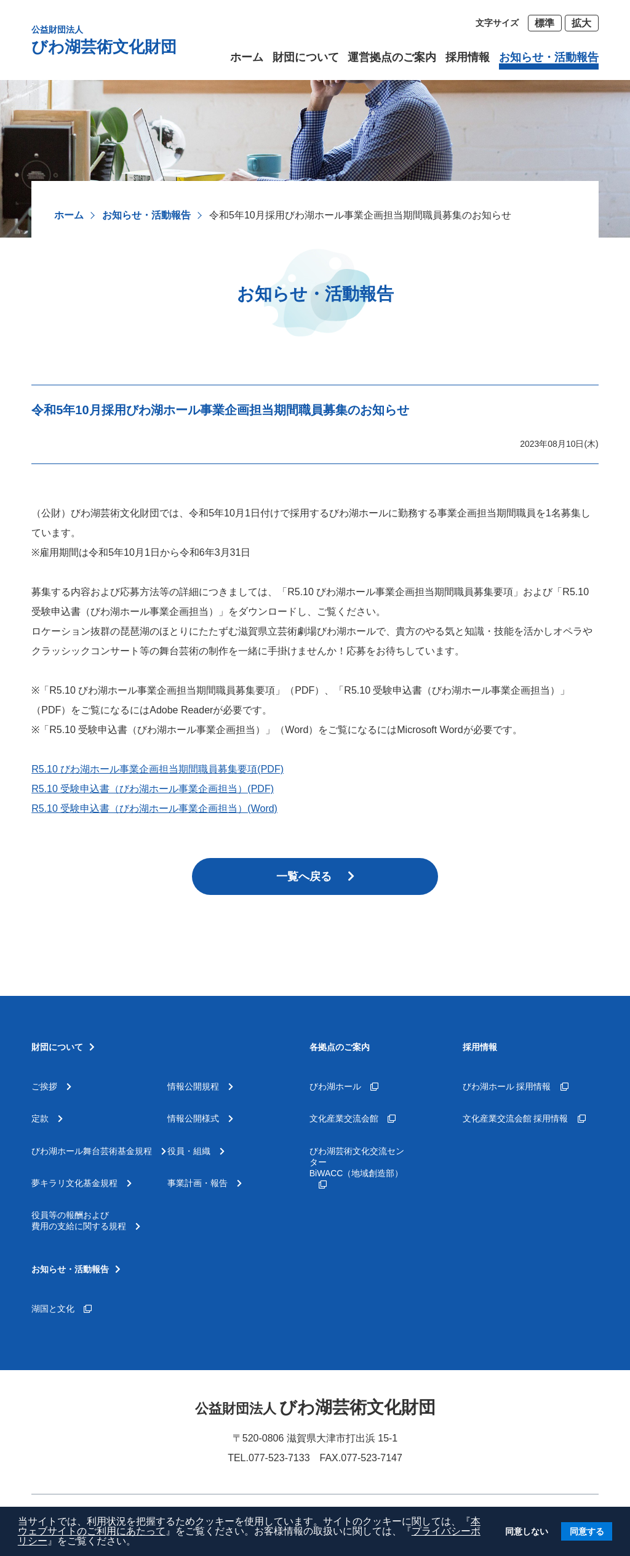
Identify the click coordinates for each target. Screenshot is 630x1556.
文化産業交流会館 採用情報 (524, 1118)
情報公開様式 (200, 1118)
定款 (47, 1118)
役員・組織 (196, 1151)
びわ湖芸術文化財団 (104, 40)
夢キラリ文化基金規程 (81, 1183)
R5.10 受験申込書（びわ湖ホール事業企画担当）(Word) (154, 808)
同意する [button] (587, 1531)
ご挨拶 (51, 1086)
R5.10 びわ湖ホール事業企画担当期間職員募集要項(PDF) (157, 769)
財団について (306, 57)
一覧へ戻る (315, 876)
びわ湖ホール (343, 1086)
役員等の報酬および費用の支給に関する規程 (85, 1220)
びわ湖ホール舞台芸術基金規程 (98, 1151)
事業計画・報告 (204, 1183)
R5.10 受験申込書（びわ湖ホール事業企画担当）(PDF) (152, 789)
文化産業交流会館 (352, 1118)
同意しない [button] (526, 1531)
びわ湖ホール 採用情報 (515, 1086)
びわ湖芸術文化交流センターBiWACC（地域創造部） (356, 1167)
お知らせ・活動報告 (146, 215)
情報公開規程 (200, 1086)
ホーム (69, 215)
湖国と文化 (61, 1308)
